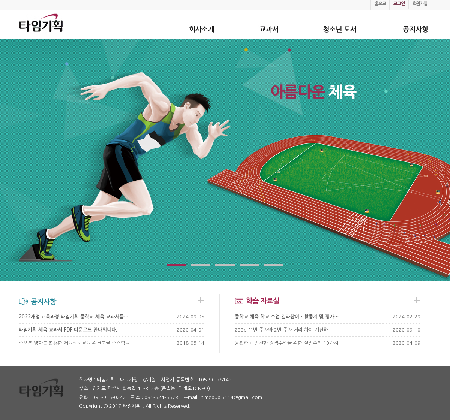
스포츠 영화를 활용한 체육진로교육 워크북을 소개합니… (76, 343)
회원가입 (419, 3)
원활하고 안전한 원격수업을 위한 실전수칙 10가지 (286, 343)
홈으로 (380, 3)
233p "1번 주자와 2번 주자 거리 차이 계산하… (284, 329)
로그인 (398, 3)
